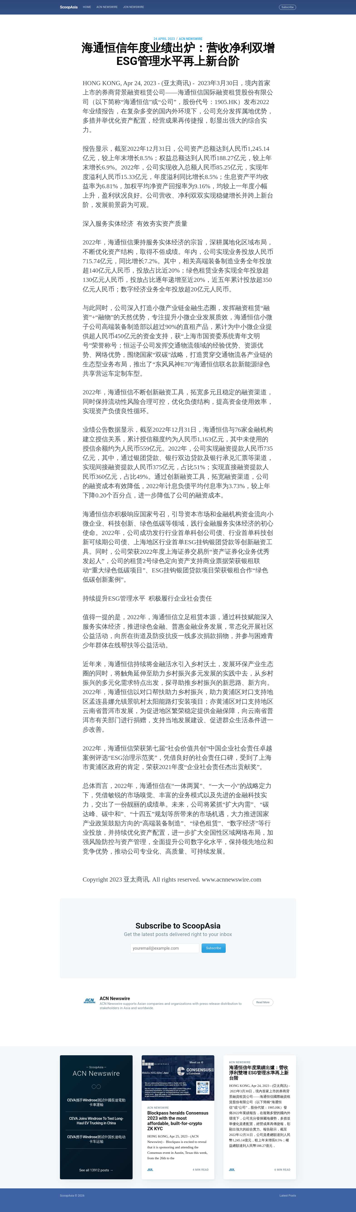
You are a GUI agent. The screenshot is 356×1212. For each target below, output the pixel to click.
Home (87, 7)
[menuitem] (87, 7)
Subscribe (288, 7)
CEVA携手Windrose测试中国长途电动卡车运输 (96, 1139)
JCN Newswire (133, 7)
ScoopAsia (68, 7)
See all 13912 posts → (96, 1170)
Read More (262, 1002)
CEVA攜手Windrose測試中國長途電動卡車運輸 (96, 1102)
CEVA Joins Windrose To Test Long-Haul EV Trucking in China (96, 1120)
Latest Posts (287, 1195)
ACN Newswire (107, 7)
